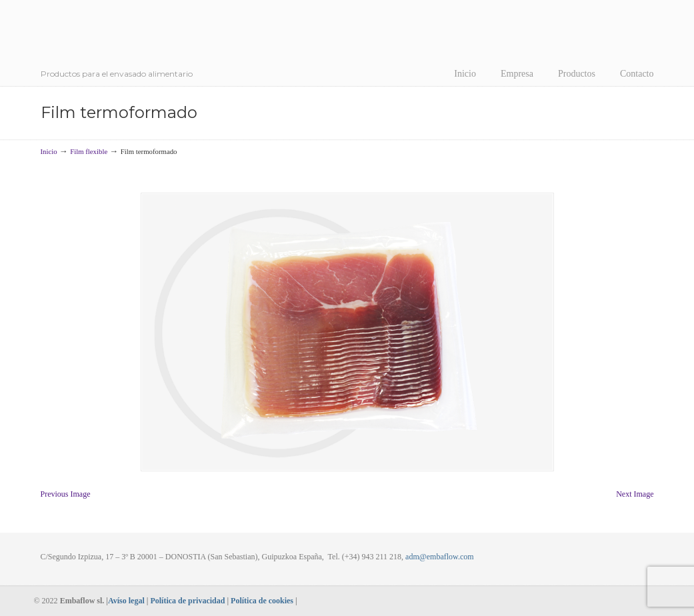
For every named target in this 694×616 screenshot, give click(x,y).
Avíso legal (126, 600)
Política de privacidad (187, 600)
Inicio (49, 151)
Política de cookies (262, 600)
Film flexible (88, 151)
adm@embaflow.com (439, 556)
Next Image (634, 494)
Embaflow (157, 40)
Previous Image (66, 494)
